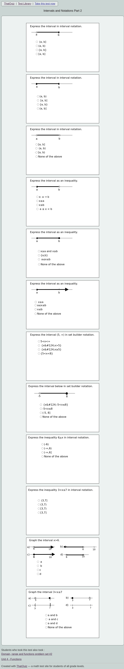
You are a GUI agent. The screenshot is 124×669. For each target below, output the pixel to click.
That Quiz (21, 666)
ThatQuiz (9, 3)
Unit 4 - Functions (11, 659)
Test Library (24, 3)
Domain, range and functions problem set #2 (26, 654)
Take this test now (45, 3)
